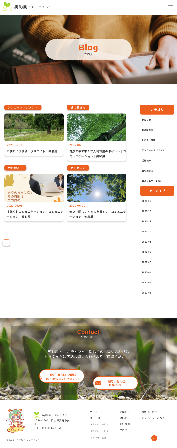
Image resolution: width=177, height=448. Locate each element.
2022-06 (148, 297)
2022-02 (148, 256)
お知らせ (148, 119)
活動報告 (148, 165)
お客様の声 (150, 130)
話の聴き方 (150, 175)
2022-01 (148, 246)
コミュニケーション (157, 185)
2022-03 (148, 267)
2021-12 (148, 236)
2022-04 (148, 277)
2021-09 (148, 206)
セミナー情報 (152, 140)
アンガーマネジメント (157, 152)
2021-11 (148, 226)
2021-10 (148, 216)
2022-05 (148, 287)
